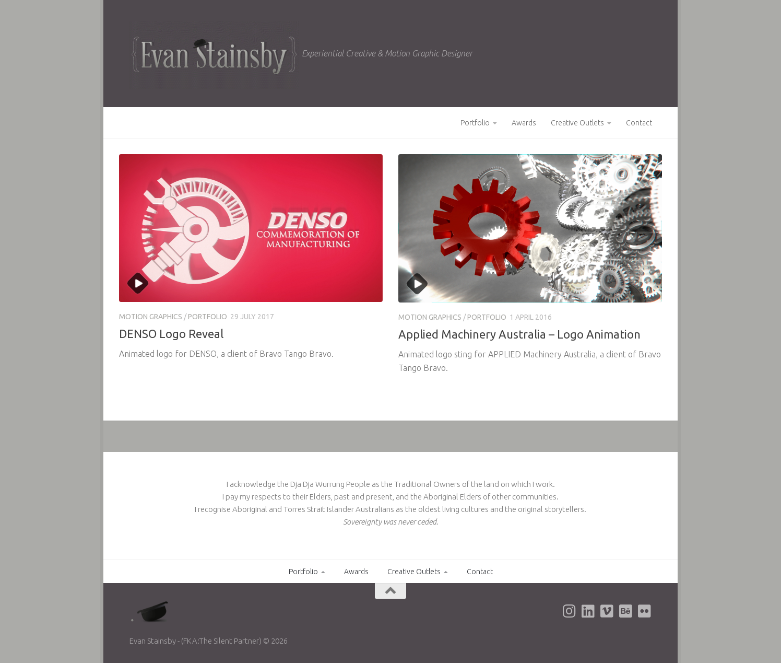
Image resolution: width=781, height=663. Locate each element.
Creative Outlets (577, 123)
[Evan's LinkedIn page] (588, 611)
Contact (639, 123)
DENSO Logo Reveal (171, 333)
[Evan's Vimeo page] (606, 611)
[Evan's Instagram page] (569, 611)
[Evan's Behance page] (625, 611)
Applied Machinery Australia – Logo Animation (519, 334)
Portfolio (475, 123)
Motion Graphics (150, 316)
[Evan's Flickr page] (644, 611)
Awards (524, 123)
